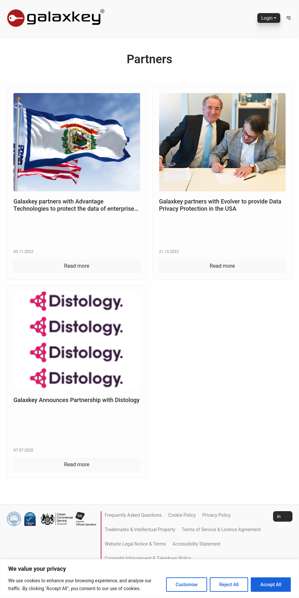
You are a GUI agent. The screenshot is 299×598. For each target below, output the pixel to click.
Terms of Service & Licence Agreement (221, 529)
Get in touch (282, 516)
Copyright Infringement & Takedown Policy (148, 558)
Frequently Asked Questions (133, 515)
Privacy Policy (217, 515)
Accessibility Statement (196, 544)
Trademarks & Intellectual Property (140, 529)
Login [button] (267, 18)
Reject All (229, 584)
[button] (288, 18)
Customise (187, 584)
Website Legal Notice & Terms (135, 544)
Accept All (270, 584)
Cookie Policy (182, 515)
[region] (149, 578)
